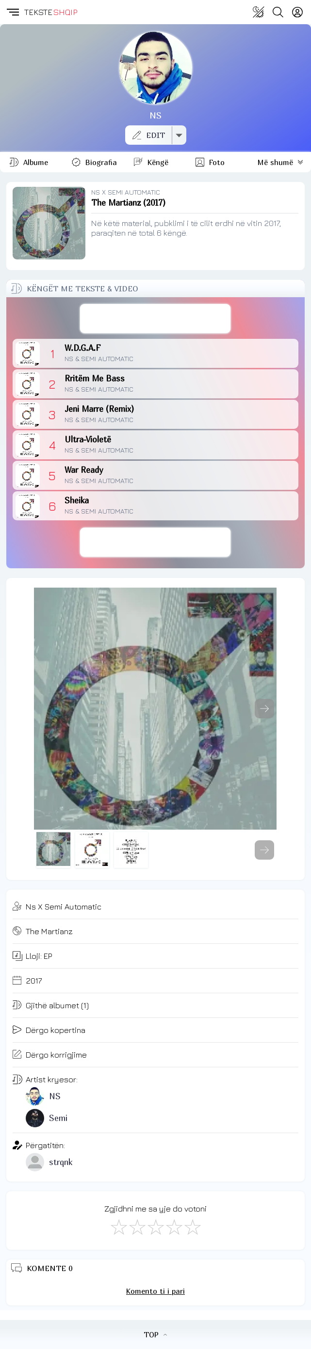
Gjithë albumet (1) (57, 1005)
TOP (155, 1334)
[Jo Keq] (137, 1226)
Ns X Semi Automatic (63, 906)
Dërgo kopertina (55, 1030)
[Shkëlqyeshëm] (192, 1226)
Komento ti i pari (155, 1291)
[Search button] (278, 12)
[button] (12, 12)
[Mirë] (155, 1226)
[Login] (297, 12)
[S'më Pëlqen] (118, 1226)
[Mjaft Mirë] (173, 1226)
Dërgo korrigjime (56, 1055)
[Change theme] (258, 12)
